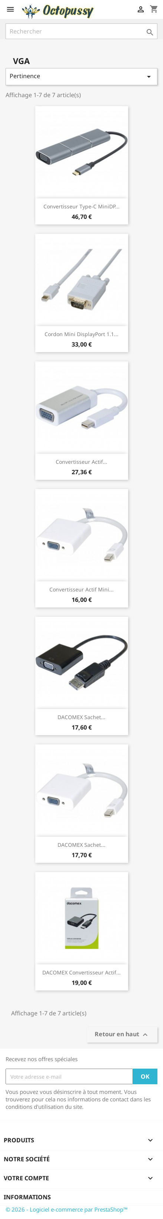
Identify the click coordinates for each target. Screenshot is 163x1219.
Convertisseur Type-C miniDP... (81, 206)
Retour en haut (122, 1035)
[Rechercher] (81, 31)
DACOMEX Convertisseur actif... (81, 972)
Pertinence (81, 76)
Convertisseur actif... (81, 461)
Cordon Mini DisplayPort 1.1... (81, 334)
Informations (27, 1197)
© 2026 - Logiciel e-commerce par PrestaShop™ (67, 1209)
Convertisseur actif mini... (81, 589)
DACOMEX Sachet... (81, 717)
